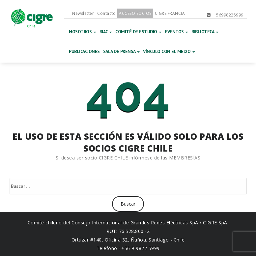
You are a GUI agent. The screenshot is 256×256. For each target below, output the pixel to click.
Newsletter (83, 13)
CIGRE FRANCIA (170, 13)
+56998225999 (225, 15)
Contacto (106, 13)
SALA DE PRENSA (121, 51)
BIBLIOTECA (204, 32)
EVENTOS (176, 32)
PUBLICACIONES (84, 51)
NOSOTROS (82, 32)
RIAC (106, 32)
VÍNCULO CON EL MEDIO (169, 51)
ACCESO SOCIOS (135, 13)
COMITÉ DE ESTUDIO (138, 32)
